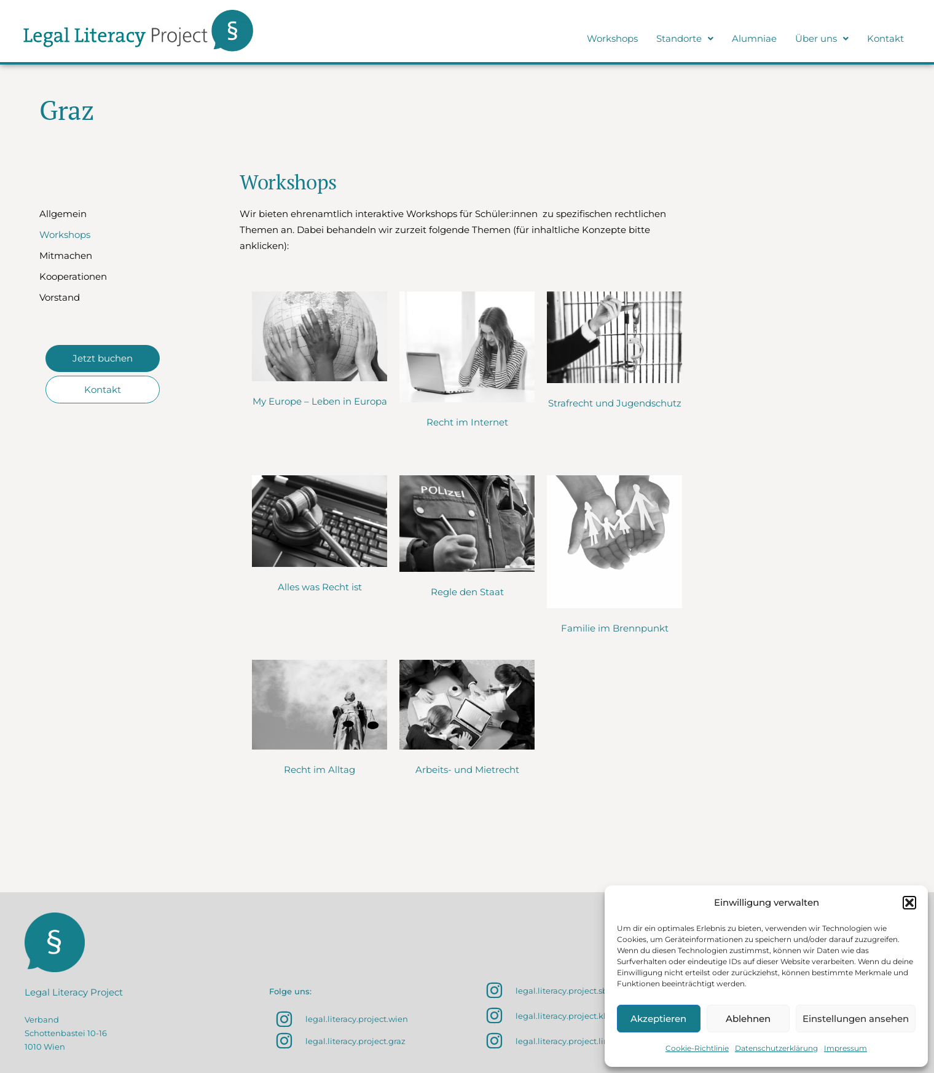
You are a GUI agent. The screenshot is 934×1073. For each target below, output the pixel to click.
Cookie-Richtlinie (697, 1048)
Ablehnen (748, 1018)
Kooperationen (73, 276)
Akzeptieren (658, 1018)
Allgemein (63, 214)
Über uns (822, 38)
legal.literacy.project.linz (564, 1041)
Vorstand (59, 297)
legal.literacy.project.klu (563, 1016)
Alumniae (754, 38)
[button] (909, 903)
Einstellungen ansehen (856, 1018)
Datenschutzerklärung (776, 1048)
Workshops (612, 38)
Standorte (684, 38)
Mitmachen (65, 255)
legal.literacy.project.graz (355, 1041)
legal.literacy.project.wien (356, 1019)
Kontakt (885, 38)
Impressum (845, 1048)
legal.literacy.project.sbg (564, 991)
